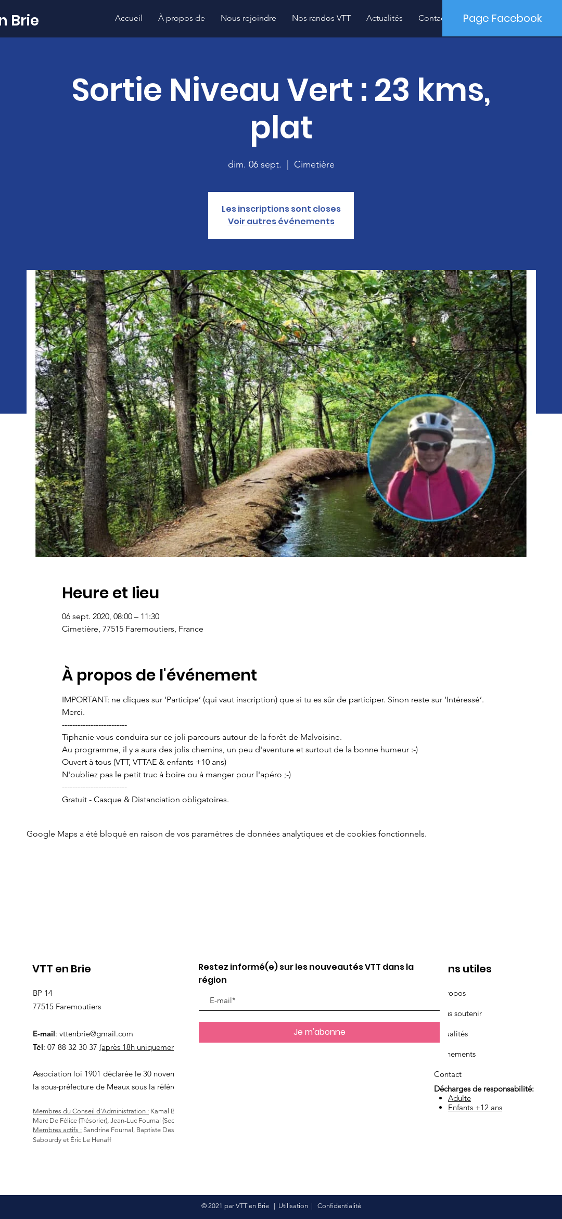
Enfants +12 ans (475, 1107)
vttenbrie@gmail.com (96, 1033)
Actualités (451, 1033)
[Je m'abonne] (319, 1032)
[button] (321, 18)
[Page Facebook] (502, 18)
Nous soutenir (458, 1013)
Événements (455, 1054)
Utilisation (293, 1206)
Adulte (459, 1098)
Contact (448, 1074)
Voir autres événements (281, 221)
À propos (450, 993)
